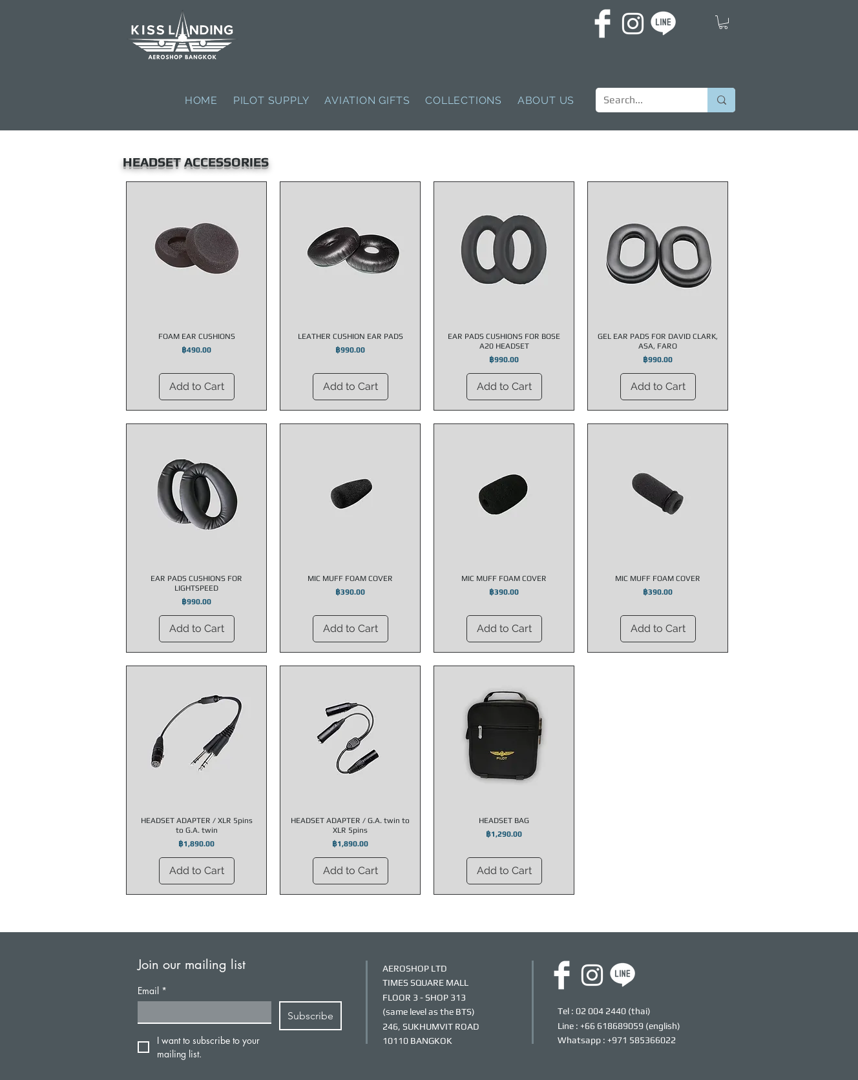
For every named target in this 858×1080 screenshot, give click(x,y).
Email (152, 990)
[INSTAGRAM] (632, 23)
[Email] (201, 1012)
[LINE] (663, 23)
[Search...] (641, 100)
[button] (723, 22)
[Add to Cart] (197, 386)
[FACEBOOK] (602, 23)
